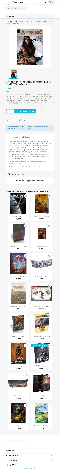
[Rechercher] (16, 8)
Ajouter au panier (25, 111)
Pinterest (24, 120)
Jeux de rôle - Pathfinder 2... (42, 336)
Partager (15, 120)
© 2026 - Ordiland (30, 469)
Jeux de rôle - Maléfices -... (41, 396)
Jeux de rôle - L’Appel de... (42, 246)
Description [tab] (15, 137)
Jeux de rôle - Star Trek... (18, 216)
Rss (13, 440)
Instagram (18, 440)
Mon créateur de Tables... (42, 426)
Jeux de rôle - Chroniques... (18, 276)
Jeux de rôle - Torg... (18, 336)
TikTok (23, 440)
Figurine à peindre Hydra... (41, 306)
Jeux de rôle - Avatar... (42, 276)
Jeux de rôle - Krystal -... (18, 366)
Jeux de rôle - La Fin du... (42, 216)
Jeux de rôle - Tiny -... (18, 426)
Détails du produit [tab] (28, 137)
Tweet (20, 120)
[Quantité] (8, 111)
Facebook (8, 440)
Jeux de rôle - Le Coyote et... (18, 306)
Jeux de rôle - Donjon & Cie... (18, 246)
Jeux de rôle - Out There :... (18, 396)
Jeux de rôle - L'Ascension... (42, 366)
